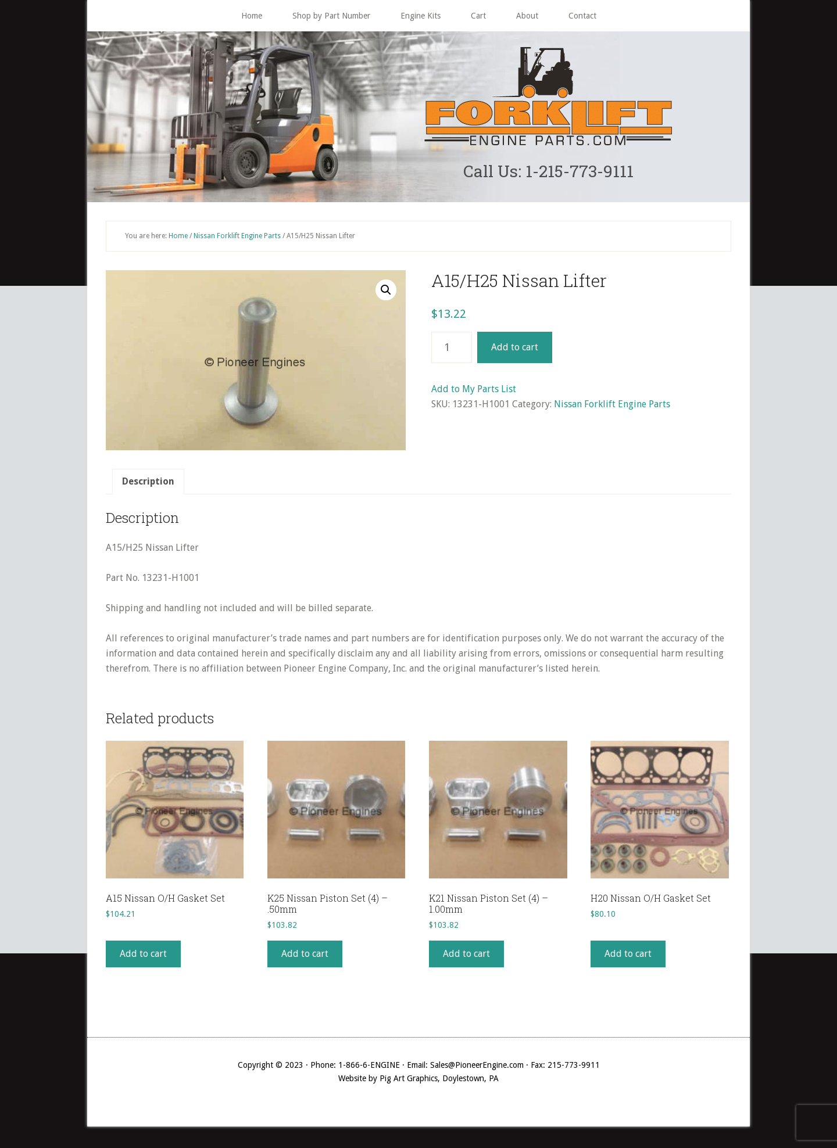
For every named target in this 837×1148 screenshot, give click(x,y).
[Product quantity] (451, 350)
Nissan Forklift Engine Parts (237, 238)
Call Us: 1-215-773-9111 (548, 172)
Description (148, 484)
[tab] (148, 484)
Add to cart (514, 350)
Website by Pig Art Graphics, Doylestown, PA (418, 1080)
